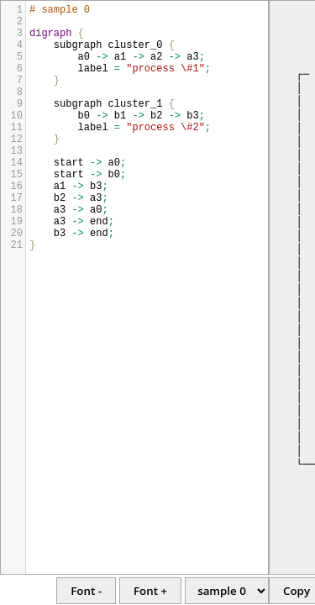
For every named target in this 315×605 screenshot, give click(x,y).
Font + (150, 590)
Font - (86, 590)
